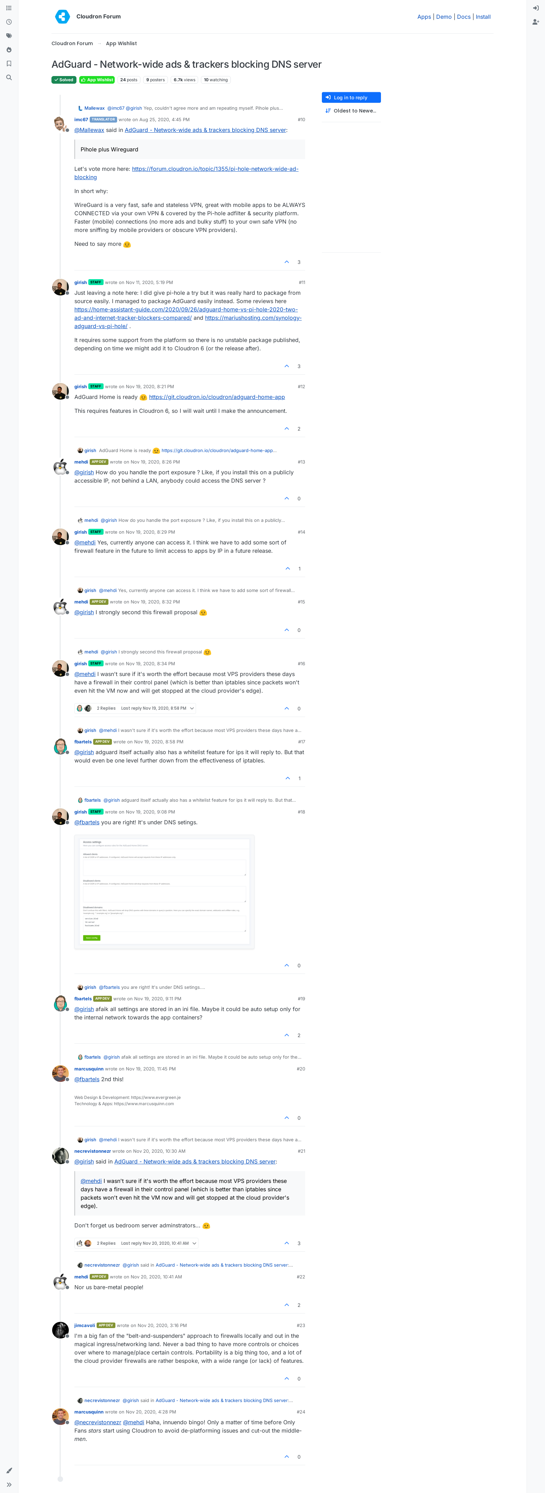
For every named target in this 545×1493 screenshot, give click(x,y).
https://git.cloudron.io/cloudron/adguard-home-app (217, 396)
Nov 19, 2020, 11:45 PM (151, 1068)
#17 (301, 741)
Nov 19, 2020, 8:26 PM (155, 462)
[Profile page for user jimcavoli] (60, 1330)
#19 (301, 998)
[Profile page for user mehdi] (60, 466)
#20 (301, 1068)
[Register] (536, 22)
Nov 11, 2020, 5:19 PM (149, 282)
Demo (444, 16)
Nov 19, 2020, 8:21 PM (150, 386)
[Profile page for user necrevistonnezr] (60, 1156)
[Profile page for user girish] (60, 287)
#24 (301, 1412)
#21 (301, 1151)
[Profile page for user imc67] (60, 124)
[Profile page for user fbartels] (60, 746)
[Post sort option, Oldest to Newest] (351, 111)
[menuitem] (536, 8)
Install (483, 16)
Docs (464, 16)
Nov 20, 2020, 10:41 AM (156, 1276)
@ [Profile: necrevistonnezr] (97, 1422)
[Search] (9, 77)
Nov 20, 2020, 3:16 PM (162, 1325)
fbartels (83, 741)
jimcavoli (84, 1325)
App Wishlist (97, 79)
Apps (424, 16)
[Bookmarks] (9, 63)
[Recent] (9, 22)
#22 (301, 1276)
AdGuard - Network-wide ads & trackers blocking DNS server (205, 129)
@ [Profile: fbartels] (86, 822)
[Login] (536, 8)
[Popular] (9, 50)
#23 (301, 1325)
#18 (301, 812)
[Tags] (9, 36)
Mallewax (94, 108)
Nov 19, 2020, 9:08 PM (150, 812)
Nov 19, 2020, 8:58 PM (159, 741)
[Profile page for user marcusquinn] (60, 1073)
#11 (302, 282)
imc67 (81, 119)
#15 (301, 601)
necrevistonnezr (92, 1151)
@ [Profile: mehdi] (85, 542)
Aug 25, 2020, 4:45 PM (164, 119)
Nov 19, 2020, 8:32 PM (155, 601)
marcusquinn (89, 1068)
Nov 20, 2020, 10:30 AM (159, 1151)
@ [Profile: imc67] (115, 108)
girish (80, 282)
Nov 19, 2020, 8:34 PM (150, 663)
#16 (301, 663)
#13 (301, 462)
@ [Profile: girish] (134, 108)
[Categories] (9, 8)
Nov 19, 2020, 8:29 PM (150, 532)
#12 (301, 386)
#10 (301, 119)
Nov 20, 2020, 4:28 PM (151, 1412)
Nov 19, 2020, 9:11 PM (157, 998)
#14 (301, 532)
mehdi (81, 462)
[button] (9, 1470)
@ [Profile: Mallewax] (89, 129)
